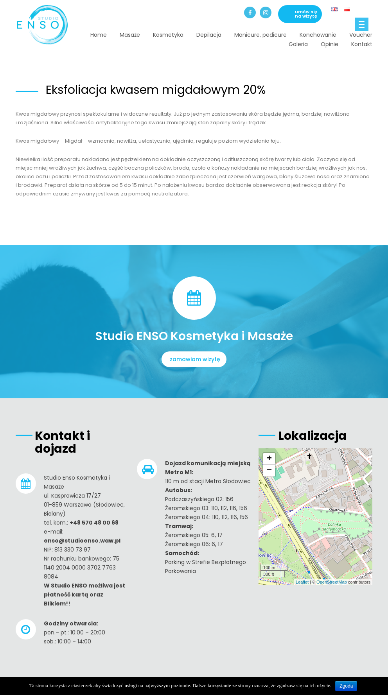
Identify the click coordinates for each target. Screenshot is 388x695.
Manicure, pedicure (260, 35)
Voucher (360, 35)
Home (98, 35)
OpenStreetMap (331, 582)
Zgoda (346, 686)
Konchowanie (318, 35)
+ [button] (269, 459)
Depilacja (208, 35)
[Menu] (361, 24)
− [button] (269, 470)
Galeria (298, 44)
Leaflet (302, 582)
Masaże (130, 35)
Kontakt (361, 44)
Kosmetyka (168, 35)
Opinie (329, 44)
